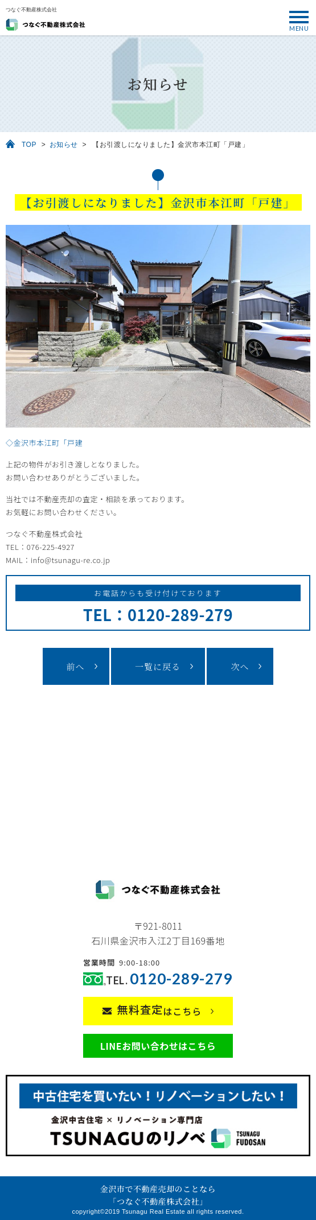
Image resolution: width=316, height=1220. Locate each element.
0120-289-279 (181, 978)
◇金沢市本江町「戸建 (44, 442)
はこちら (159, 1009)
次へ (240, 666)
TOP (29, 145)
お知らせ (64, 145)
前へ (76, 666)
